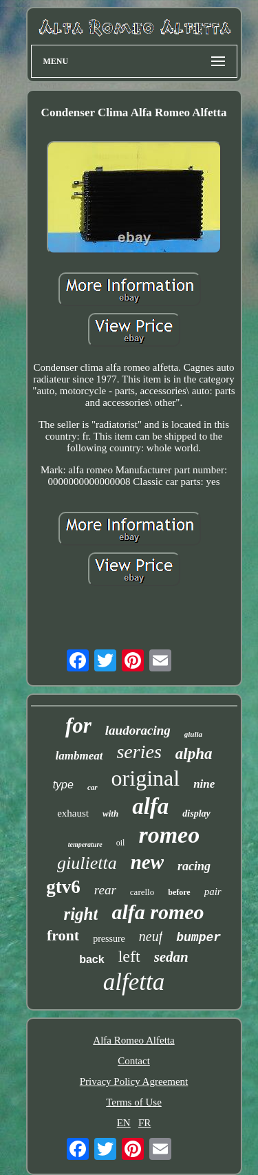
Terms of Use (134, 1102)
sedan (171, 957)
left (129, 956)
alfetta (133, 982)
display (196, 813)
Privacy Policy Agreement (134, 1081)
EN (124, 1122)
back (91, 959)
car (92, 787)
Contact (134, 1060)
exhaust (73, 813)
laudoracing (138, 730)
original (145, 778)
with (110, 813)
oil (120, 843)
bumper (198, 938)
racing (194, 866)
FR (144, 1122)
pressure (109, 939)
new (147, 862)
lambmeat (79, 755)
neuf (150, 936)
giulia (193, 734)
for (78, 725)
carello (142, 892)
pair (213, 891)
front (63, 935)
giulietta (87, 863)
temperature (85, 844)
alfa (150, 806)
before (179, 892)
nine (204, 783)
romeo (169, 835)
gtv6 (63, 886)
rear (105, 890)
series (138, 751)
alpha (194, 753)
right (80, 914)
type (63, 784)
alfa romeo (157, 912)
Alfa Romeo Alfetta (133, 1040)
